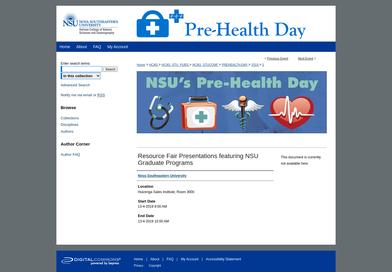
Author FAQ (70, 154)
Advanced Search (75, 85)
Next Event (305, 58)
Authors (67, 131)
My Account (190, 259)
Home (141, 64)
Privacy (138, 265)
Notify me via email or (83, 95)
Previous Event (277, 58)
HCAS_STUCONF (205, 64)
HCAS (154, 64)
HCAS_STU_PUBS (175, 64)
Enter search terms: (76, 64)
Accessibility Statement (223, 259)
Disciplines (69, 124)
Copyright (155, 265)
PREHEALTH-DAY (235, 64)
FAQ (170, 259)
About (154, 259)
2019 (255, 64)
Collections (70, 118)
